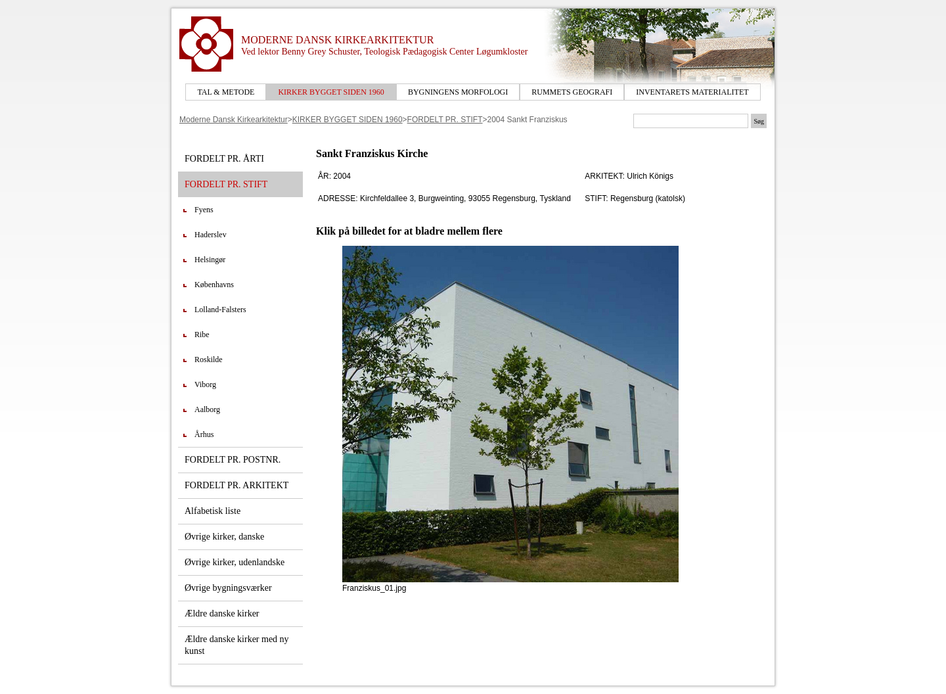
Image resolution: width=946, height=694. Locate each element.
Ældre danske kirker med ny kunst (237, 645)
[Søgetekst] (690, 121)
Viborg (205, 384)
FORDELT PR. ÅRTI (224, 159)
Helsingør (209, 259)
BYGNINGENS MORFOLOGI (458, 92)
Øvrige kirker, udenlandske (234, 562)
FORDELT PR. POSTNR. (233, 460)
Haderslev (210, 234)
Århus (204, 434)
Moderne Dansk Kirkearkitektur (233, 119)
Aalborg (207, 409)
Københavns (214, 284)
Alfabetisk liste (212, 511)
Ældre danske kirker (222, 613)
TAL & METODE (225, 92)
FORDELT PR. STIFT (445, 119)
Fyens (204, 209)
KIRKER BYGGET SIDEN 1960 (331, 92)
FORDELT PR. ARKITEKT (236, 485)
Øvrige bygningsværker (228, 588)
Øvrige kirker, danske (224, 537)
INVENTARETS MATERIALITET (692, 92)
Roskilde (208, 359)
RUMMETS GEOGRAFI (571, 92)
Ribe (202, 334)
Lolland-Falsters (220, 309)
